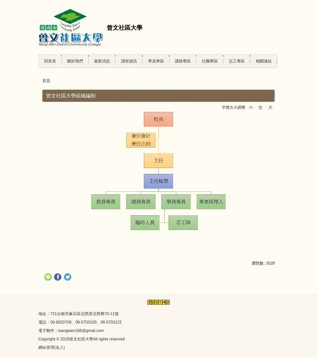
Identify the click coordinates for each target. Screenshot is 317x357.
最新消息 (102, 61)
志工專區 (237, 61)
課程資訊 (129, 61)
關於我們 (75, 61)
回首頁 (50, 61)
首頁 (46, 81)
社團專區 (210, 61)
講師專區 (183, 61)
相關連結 (264, 61)
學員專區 (156, 61)
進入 (59, 347)
